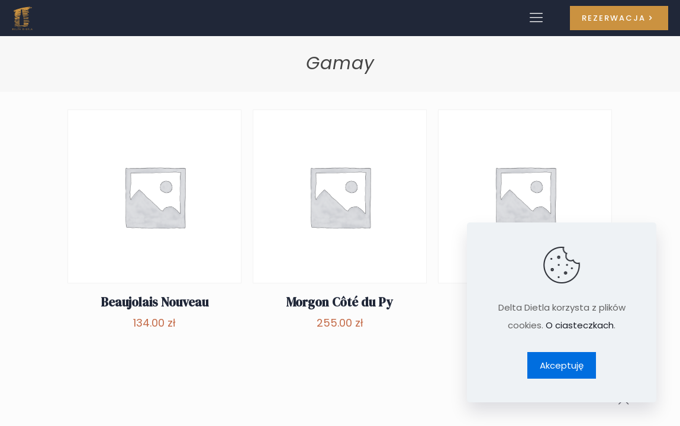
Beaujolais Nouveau (154, 302)
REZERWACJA (619, 18)
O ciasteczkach (580, 325)
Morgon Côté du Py (339, 302)
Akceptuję (562, 365)
